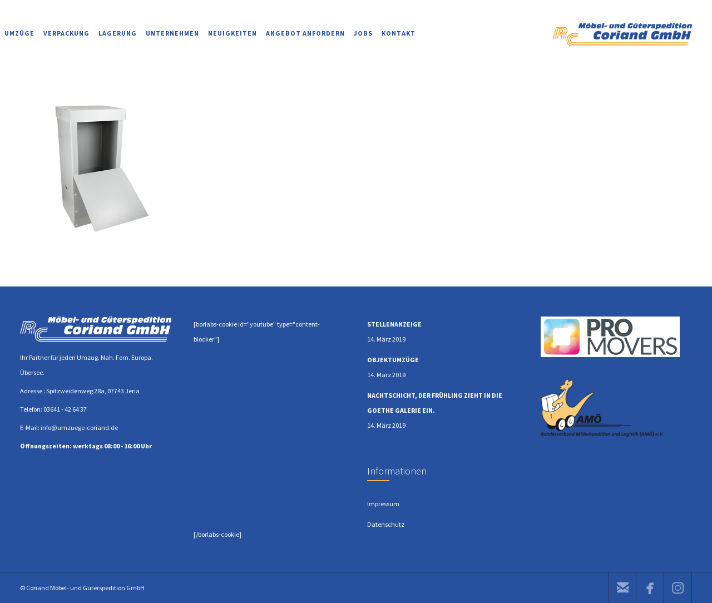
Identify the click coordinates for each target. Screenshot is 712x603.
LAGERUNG (117, 33)
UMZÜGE (19, 33)
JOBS (363, 33)
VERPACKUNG (66, 33)
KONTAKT (399, 33)
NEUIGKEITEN (232, 33)
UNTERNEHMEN (172, 33)
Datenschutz (385, 524)
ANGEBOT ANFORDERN (305, 33)
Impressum (383, 504)
